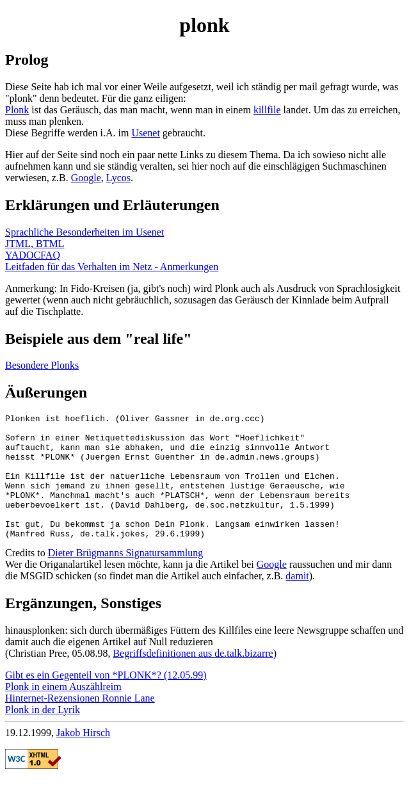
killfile (267, 109)
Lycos (118, 177)
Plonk (17, 109)
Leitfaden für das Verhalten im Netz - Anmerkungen (111, 266)
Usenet (145, 132)
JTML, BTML (34, 243)
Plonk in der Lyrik (42, 734)
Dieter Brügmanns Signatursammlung (126, 577)
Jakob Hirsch (83, 757)
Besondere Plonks (42, 365)
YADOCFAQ (32, 255)
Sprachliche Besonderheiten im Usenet (84, 232)
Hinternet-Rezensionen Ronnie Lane (80, 723)
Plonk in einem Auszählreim (63, 711)
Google (86, 177)
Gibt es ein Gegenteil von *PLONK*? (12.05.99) (106, 700)
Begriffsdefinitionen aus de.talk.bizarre (193, 678)
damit (297, 600)
